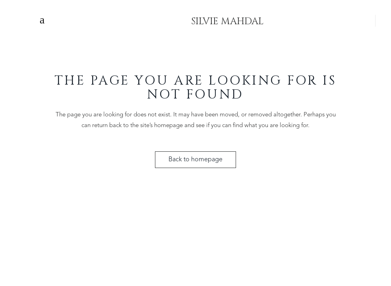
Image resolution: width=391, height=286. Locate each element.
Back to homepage (195, 160)
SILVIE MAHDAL (227, 19)
